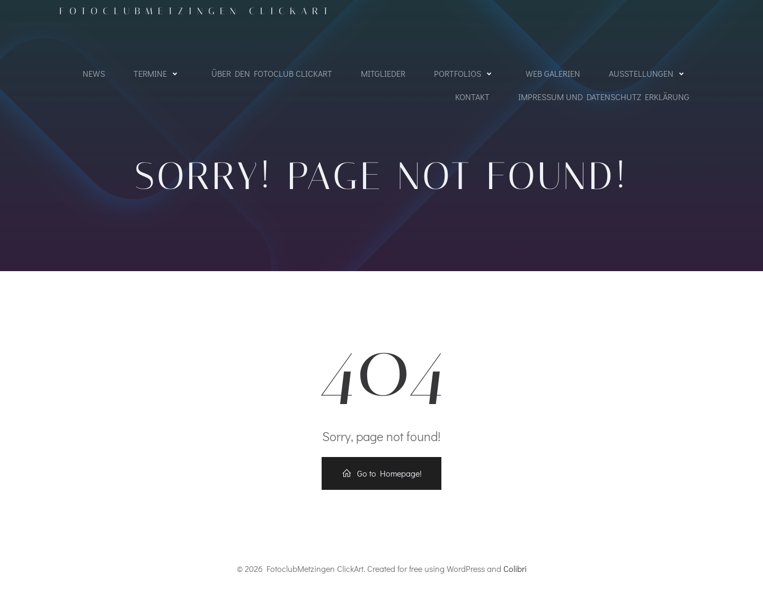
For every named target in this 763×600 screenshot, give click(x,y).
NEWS (94, 73)
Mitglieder (383, 73)
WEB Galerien (553, 73)
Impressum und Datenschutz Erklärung (603, 96)
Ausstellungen (649, 73)
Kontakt (472, 96)
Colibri (515, 568)
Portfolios (465, 73)
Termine (158, 73)
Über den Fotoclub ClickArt (271, 73)
